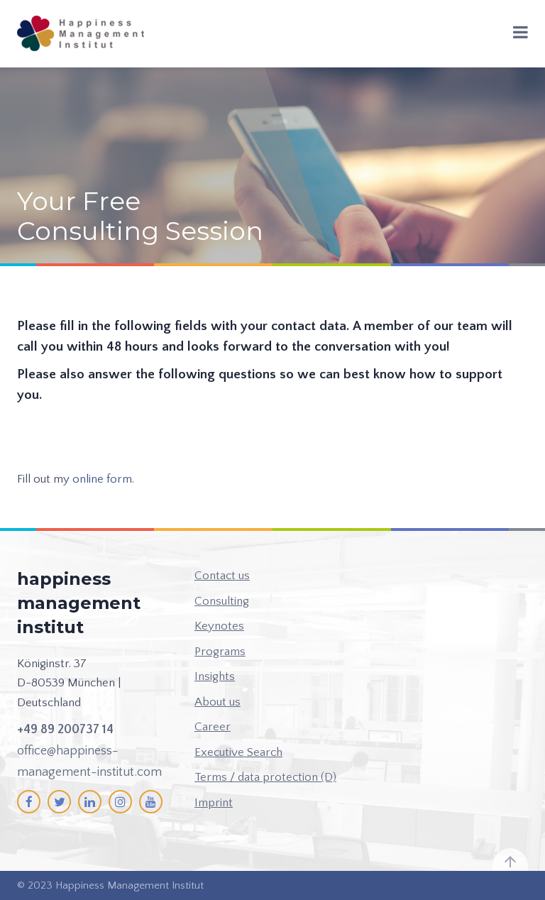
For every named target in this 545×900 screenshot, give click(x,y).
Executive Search (238, 752)
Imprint (213, 802)
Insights (214, 676)
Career (212, 726)
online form (102, 479)
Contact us (222, 575)
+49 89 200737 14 (65, 730)
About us (217, 702)
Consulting (221, 601)
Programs (220, 651)
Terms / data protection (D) (265, 777)
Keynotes (219, 626)
